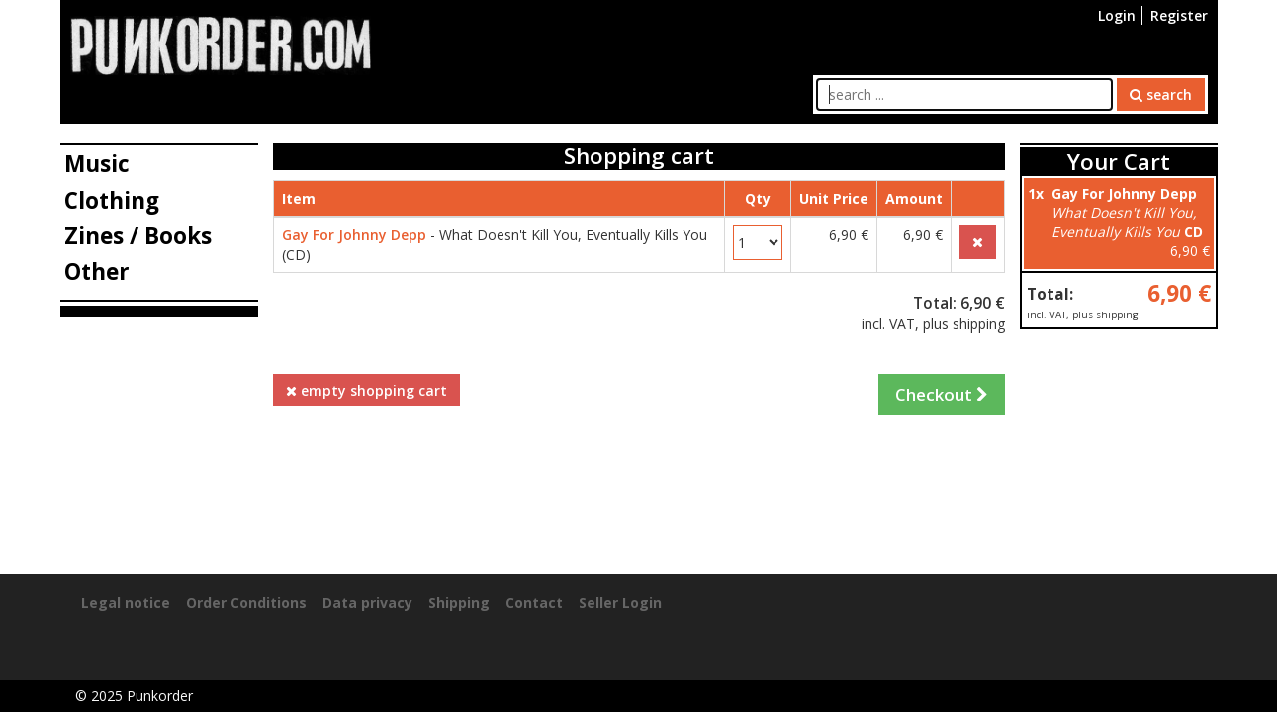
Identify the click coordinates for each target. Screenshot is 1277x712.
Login (1117, 15)
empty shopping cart (366, 390)
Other (97, 271)
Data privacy (367, 602)
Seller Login (620, 602)
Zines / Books (138, 236)
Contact (534, 602)
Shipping (459, 602)
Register (1179, 15)
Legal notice (125, 602)
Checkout (941, 394)
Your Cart (1118, 161)
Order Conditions (246, 602)
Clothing (111, 200)
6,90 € (1179, 293)
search (1161, 94)
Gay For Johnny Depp (354, 234)
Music (97, 163)
